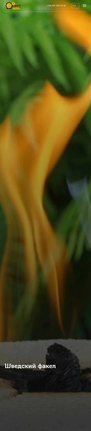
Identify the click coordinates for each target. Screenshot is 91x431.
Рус (75, 6)
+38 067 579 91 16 (56, 6)
